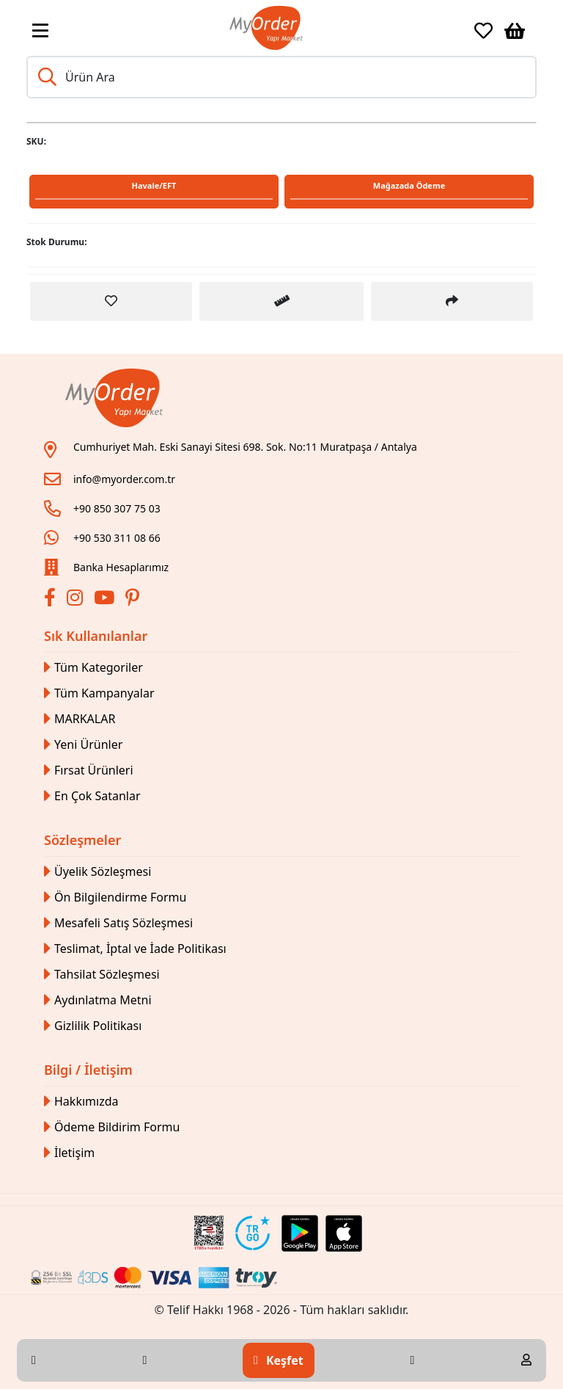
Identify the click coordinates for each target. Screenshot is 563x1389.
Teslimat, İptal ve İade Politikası (135, 949)
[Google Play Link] (300, 1233)
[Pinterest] (134, 600)
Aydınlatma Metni (98, 1000)
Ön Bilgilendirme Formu (115, 897)
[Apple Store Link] (343, 1233)
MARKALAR (79, 719)
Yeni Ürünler (83, 745)
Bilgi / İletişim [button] (88, 1069)
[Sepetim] (514, 31)
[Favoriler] (483, 31)
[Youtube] (106, 600)
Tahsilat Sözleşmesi (102, 974)
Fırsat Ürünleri (88, 770)
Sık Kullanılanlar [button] (95, 636)
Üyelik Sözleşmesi (97, 872)
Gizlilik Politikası (92, 1026)
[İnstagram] (77, 600)
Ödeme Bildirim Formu (112, 1127)
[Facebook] (51, 600)
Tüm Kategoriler (93, 668)
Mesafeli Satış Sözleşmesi (118, 923)
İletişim (69, 1153)
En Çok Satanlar (92, 796)
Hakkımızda (81, 1101)
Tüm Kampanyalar (99, 693)
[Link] (266, 28)
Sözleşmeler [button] (82, 840)
